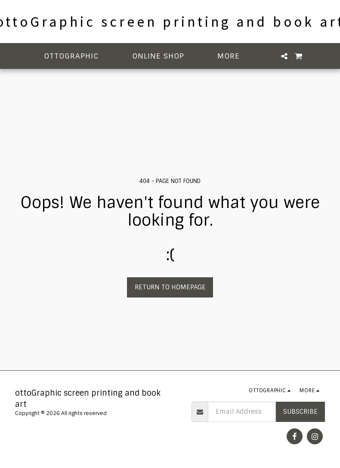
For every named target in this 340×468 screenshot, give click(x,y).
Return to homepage (170, 287)
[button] (76, 56)
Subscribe (300, 411)
